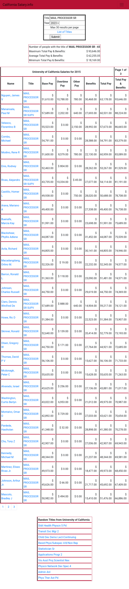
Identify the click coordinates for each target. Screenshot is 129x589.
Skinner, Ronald (10, 331)
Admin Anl (44, 572)
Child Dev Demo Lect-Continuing (57, 537)
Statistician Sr (46, 548)
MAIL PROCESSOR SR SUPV (30, 111)
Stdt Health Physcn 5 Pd (52, 525)
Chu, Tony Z (8, 441)
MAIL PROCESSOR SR (30, 97)
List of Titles (64, 31)
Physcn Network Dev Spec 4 (54, 566)
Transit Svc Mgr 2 (48, 531)
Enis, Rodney (8, 166)
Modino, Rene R (10, 152)
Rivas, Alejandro (10, 180)
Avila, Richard (9, 248)
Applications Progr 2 (50, 554)
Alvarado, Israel (10, 386)
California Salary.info (18, 5)
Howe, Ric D (8, 317)
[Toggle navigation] (121, 4)
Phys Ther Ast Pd (48, 577)
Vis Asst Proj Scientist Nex (53, 560)
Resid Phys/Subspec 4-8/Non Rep (58, 543)
